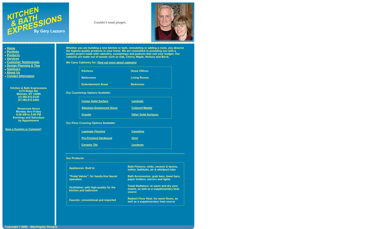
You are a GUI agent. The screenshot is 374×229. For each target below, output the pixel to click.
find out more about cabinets (117, 62)
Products (13, 55)
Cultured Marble (141, 107)
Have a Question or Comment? (23, 129)
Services (13, 58)
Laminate (137, 101)
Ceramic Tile (90, 144)
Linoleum (137, 144)
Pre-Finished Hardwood (97, 138)
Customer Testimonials (23, 62)
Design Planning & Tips (23, 65)
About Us (13, 72)
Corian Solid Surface (95, 101)
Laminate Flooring (93, 131)
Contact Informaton (20, 76)
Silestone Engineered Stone (100, 107)
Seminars (13, 69)
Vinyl (134, 138)
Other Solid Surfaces (144, 114)
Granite (86, 114)
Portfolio (13, 52)
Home (11, 48)
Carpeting (137, 131)
